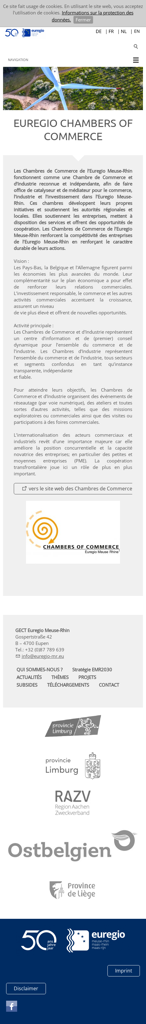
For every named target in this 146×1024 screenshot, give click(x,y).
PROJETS (87, 677)
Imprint (123, 970)
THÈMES (60, 677)
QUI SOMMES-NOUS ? (39, 669)
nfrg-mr (43, 656)
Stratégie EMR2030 (92, 669)
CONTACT (109, 685)
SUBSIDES (27, 685)
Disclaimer (26, 988)
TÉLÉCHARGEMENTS (68, 685)
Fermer (83, 20)
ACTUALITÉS (29, 677)
